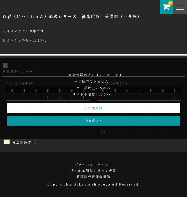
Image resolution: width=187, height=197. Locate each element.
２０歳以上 (93, 120)
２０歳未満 (93, 108)
